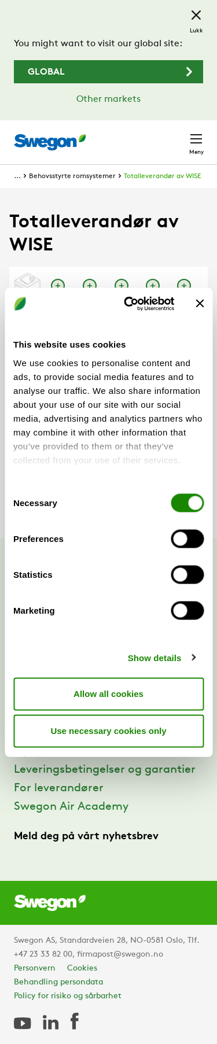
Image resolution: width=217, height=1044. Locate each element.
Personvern (35, 968)
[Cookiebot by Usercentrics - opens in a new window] (129, 303)
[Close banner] (200, 304)
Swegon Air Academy (71, 807)
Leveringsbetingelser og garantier (105, 770)
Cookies (82, 968)
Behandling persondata (58, 982)
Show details (155, 657)
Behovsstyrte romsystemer (72, 176)
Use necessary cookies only (108, 731)
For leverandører (59, 788)
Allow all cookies (108, 694)
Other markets (108, 99)
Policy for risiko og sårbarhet (68, 996)
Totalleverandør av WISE (162, 176)
